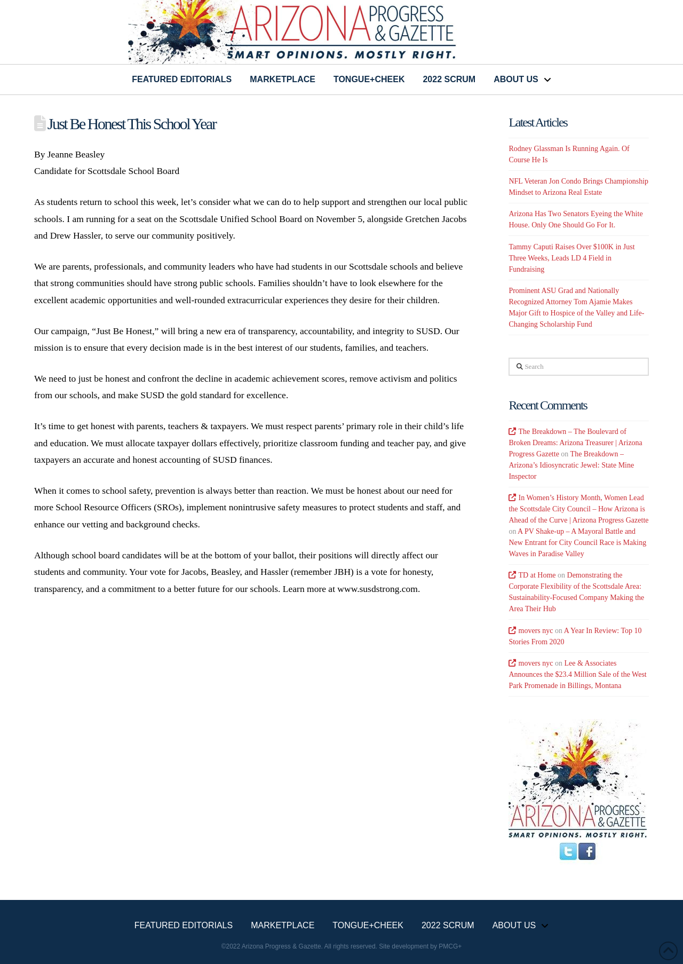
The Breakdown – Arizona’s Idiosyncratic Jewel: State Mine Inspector (571, 465)
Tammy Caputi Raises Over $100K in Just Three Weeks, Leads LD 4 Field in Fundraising (571, 258)
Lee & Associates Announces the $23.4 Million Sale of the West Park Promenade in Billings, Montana (577, 674)
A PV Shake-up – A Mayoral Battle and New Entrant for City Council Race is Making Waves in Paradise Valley (577, 542)
